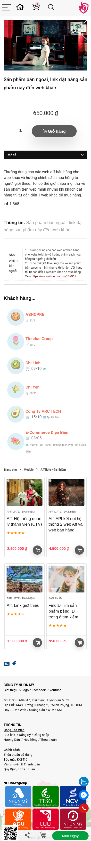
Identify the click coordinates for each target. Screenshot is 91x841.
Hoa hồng (30, 739)
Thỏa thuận (48, 739)
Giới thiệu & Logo (16, 690)
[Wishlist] (21, 7)
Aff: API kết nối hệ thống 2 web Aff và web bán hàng (66, 524)
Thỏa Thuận (26, 769)
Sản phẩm (55, 598)
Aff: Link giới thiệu (23, 605)
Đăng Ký (25, 735)
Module (28, 469)
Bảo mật (10, 759)
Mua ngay (70, 836)
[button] (85, 22)
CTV (51, 710)
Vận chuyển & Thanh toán (22, 764)
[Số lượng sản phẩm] (20, 130)
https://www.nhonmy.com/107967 (54, 276)
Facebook (39, 690)
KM (59, 710)
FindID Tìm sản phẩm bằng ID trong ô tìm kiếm (63, 611)
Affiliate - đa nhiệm (53, 469)
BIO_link (10, 735)
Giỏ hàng (57, 131)
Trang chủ (10, 469)
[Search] (52, 7)
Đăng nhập (41, 735)
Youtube (55, 690)
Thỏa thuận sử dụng (18, 754)
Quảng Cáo (37, 710)
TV (14, 710)
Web (23, 710)
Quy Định (10, 769)
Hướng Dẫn (12, 739)
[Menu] (6, 7)
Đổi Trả (22, 759)
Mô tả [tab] (12, 155)
